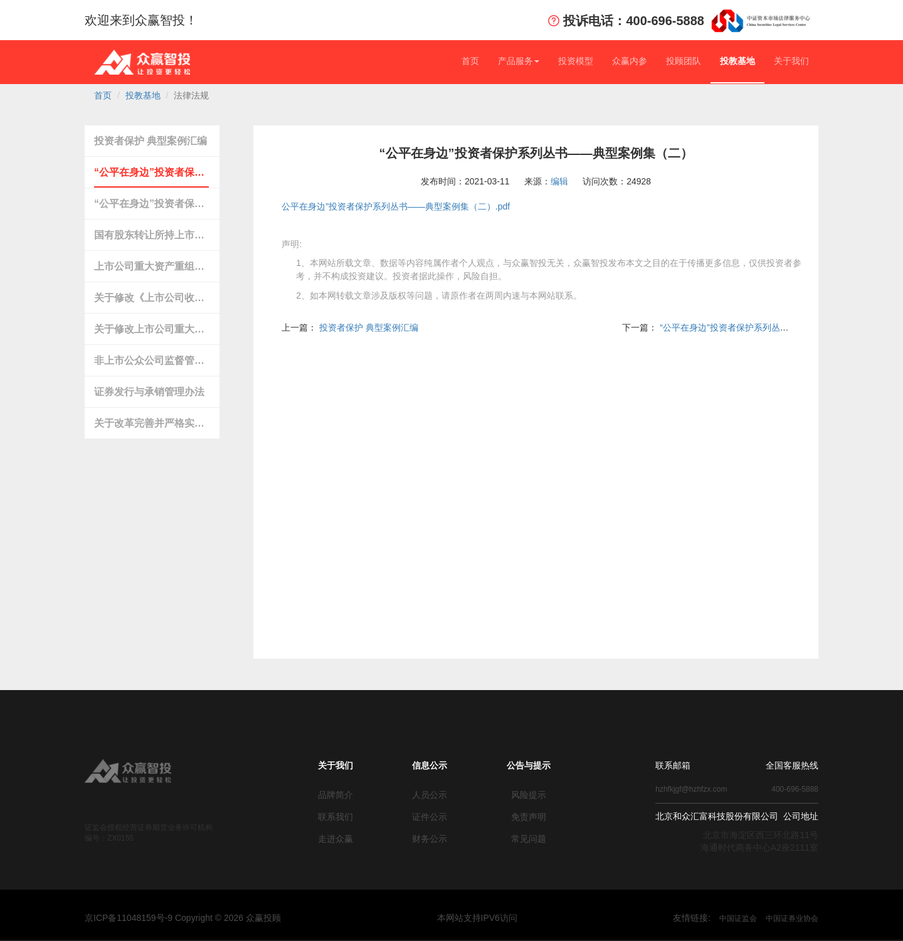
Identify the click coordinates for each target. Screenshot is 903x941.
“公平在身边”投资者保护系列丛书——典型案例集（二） (151, 172)
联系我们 (335, 817)
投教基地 (737, 61)
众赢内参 (629, 61)
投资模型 (575, 61)
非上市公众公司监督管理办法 (151, 360)
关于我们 (791, 61)
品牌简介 (335, 795)
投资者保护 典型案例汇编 (150, 141)
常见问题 (528, 839)
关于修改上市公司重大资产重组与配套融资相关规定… (151, 329)
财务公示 (429, 839)
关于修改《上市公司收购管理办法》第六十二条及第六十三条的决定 (151, 297)
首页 (470, 61)
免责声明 (528, 817)
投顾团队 (683, 61)
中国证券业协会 (792, 918)
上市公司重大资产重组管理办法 (151, 266)
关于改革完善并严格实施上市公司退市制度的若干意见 (151, 423)
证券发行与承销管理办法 (149, 391)
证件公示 (429, 817)
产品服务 (518, 61)
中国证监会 (738, 918)
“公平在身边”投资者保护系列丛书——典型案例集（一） (151, 203)
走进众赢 (335, 839)
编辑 (559, 181)
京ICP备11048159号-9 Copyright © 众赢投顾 (183, 918)
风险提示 (528, 795)
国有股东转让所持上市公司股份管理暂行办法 (151, 235)
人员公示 (429, 795)
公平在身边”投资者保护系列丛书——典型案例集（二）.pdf (396, 206)
